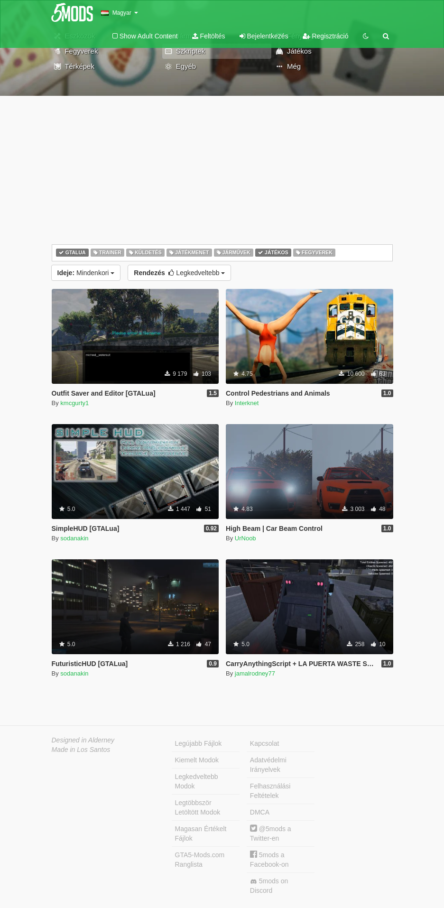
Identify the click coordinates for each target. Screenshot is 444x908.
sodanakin (74, 538)
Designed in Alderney (83, 740)
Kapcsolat (264, 743)
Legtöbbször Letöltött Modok (198, 807)
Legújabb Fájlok (198, 743)
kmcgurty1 (74, 403)
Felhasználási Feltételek (270, 790)
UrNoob (245, 538)
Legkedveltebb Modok (196, 781)
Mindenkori (86, 273)
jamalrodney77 (255, 673)
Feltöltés (208, 36)
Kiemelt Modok (197, 760)
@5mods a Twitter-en (270, 833)
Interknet (247, 403)
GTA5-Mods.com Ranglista (200, 859)
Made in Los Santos (81, 749)
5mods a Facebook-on (269, 859)
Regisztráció (326, 36)
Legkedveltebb (179, 273)
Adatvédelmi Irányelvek (268, 764)
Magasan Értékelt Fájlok (201, 833)
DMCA (259, 812)
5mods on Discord (269, 885)
